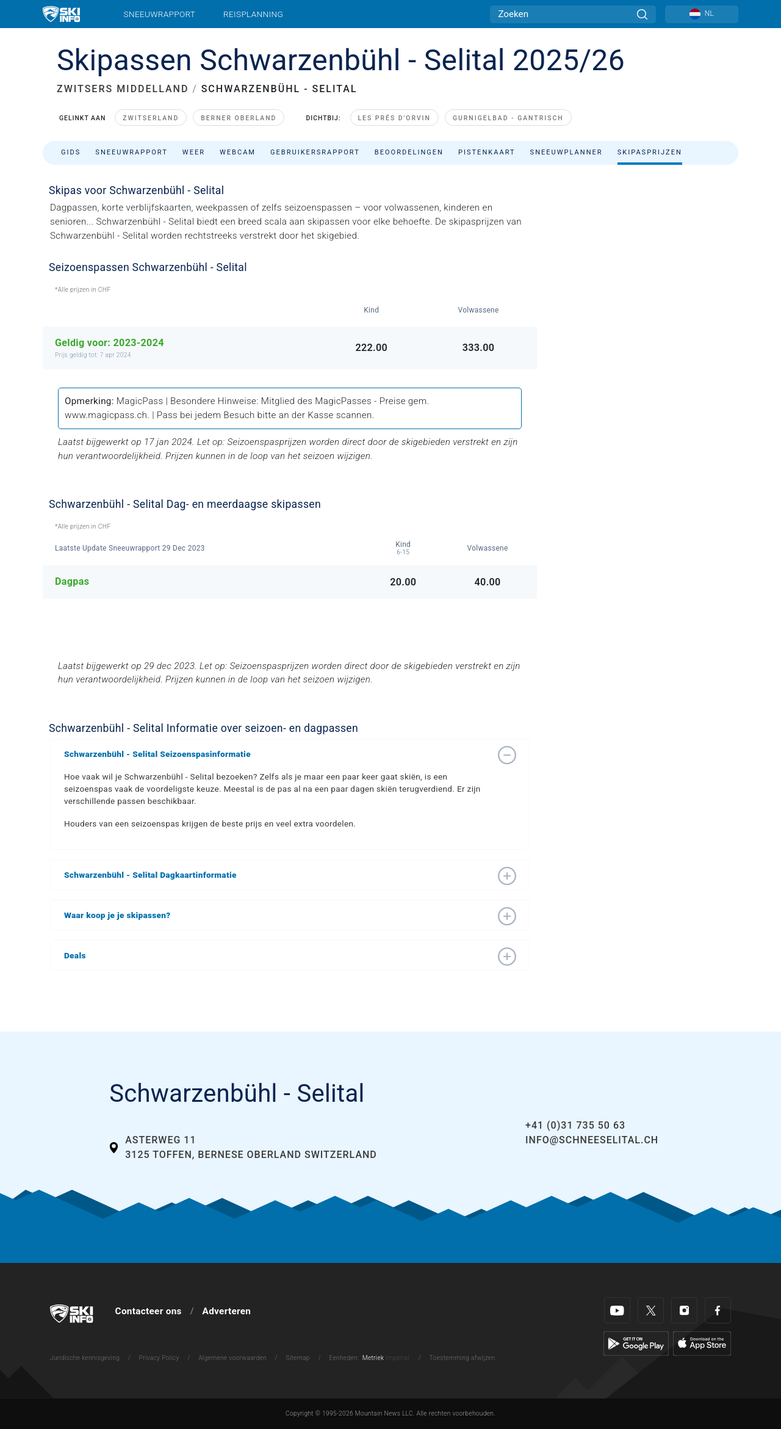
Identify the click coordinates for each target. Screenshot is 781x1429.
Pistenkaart (487, 152)
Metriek (373, 1358)
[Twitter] (651, 1310)
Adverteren (227, 1311)
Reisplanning (253, 14)
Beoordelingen (409, 152)
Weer (193, 152)
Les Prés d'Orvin (394, 118)
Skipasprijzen (649, 152)
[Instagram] (684, 1310)
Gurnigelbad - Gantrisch (508, 118)
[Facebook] (718, 1310)
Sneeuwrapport (160, 14)
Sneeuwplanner (566, 152)
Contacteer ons (148, 1311)
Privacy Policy (159, 1358)
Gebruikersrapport (315, 152)
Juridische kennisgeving (85, 1358)
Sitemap (298, 1358)
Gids (71, 152)
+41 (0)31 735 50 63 (575, 1125)
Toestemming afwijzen (462, 1358)
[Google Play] (636, 1342)
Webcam (238, 152)
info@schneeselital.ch (591, 1140)
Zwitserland (151, 118)
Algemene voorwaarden (232, 1358)
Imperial (397, 1358)
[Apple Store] (702, 1342)
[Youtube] (617, 1310)
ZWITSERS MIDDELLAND (123, 89)
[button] (277, 754)
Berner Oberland (238, 118)
